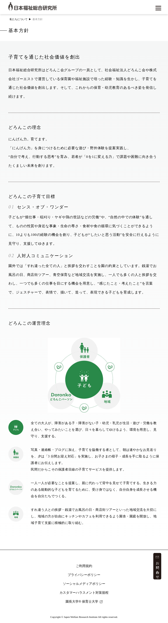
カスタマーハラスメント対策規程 (84, 592)
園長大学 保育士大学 (84, 601)
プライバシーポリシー (84, 575)
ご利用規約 (84, 566)
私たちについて (19, 19)
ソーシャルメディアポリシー (84, 584)
